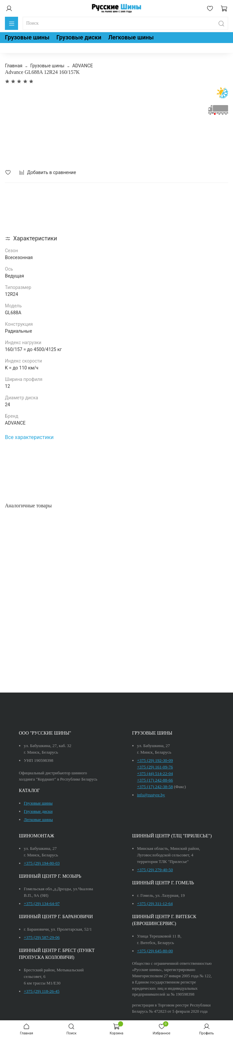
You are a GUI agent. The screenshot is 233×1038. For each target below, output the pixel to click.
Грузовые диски (78, 37)
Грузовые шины (27, 37)
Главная (13, 65)
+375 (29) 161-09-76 (155, 766)
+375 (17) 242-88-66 (155, 780)
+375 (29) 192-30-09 (155, 760)
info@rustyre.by (151, 794)
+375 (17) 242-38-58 (155, 786)
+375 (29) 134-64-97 (42, 903)
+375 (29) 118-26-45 (42, 991)
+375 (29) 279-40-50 (155, 869)
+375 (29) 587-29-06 (42, 937)
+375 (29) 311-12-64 (155, 903)
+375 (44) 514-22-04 (155, 773)
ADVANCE (82, 65)
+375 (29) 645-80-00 (155, 950)
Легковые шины (131, 37)
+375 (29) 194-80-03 (42, 863)
